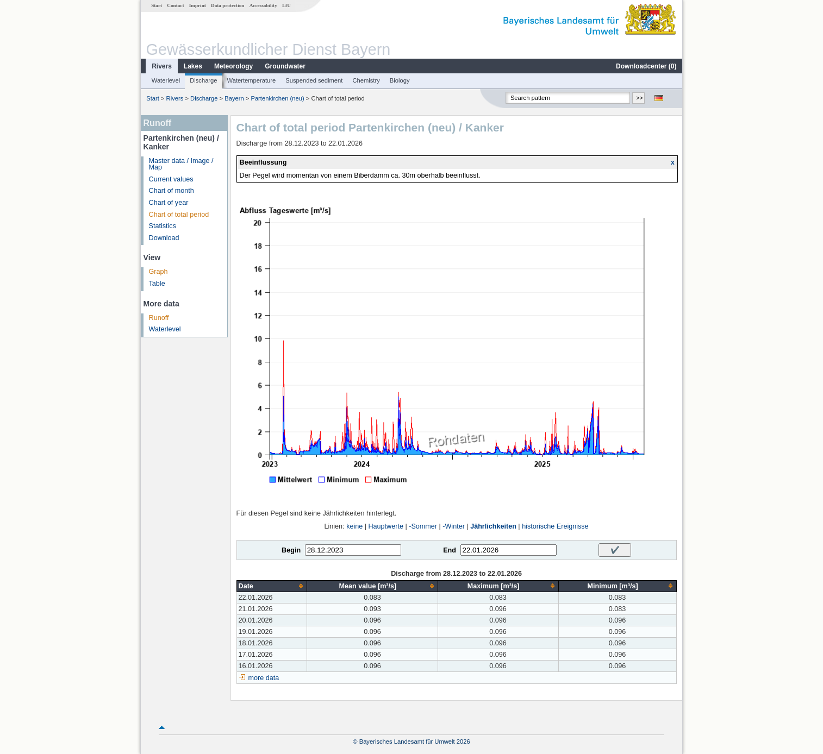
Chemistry (365, 80)
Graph (158, 271)
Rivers (162, 66)
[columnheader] (271, 586)
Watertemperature (251, 80)
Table (157, 283)
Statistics (162, 226)
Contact (175, 5)
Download (164, 238)
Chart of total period (179, 214)
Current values (171, 179)
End (449, 550)
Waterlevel (166, 80)
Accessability (263, 5)
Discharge (203, 80)
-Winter (453, 526)
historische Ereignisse (555, 526)
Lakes (193, 66)
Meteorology (233, 66)
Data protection (227, 5)
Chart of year (169, 202)
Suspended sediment (313, 80)
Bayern (234, 98)
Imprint (197, 5)
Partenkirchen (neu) (277, 98)
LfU (286, 5)
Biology (400, 80)
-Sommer (423, 526)
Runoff (159, 318)
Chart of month (171, 190)
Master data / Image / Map (181, 164)
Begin (291, 550)
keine (354, 526)
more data (263, 678)
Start (156, 5)
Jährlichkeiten (493, 526)
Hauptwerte (386, 526)
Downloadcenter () (646, 66)
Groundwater (285, 66)
